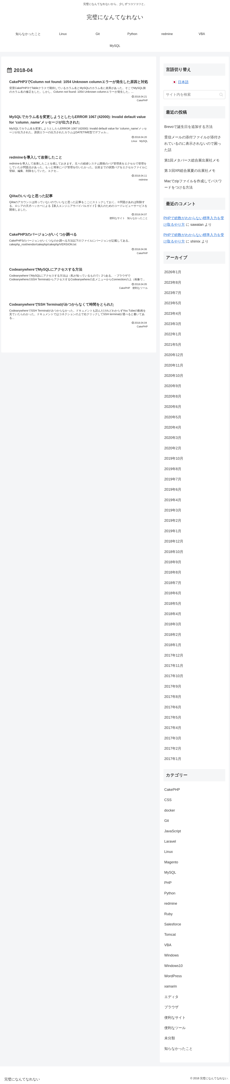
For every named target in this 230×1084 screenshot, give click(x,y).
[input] (194, 94)
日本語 (183, 82)
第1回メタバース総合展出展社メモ (192, 160)
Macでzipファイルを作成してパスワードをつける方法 (193, 184)
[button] (221, 94)
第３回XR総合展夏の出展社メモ (189, 171)
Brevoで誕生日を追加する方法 (188, 127)
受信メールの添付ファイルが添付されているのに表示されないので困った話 (192, 143)
